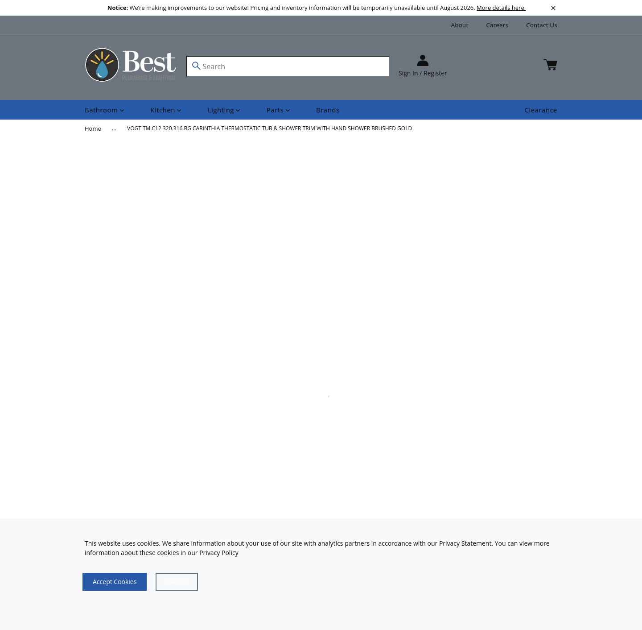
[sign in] (423, 66)
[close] (553, 8)
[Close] (177, 582)
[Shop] (105, 110)
